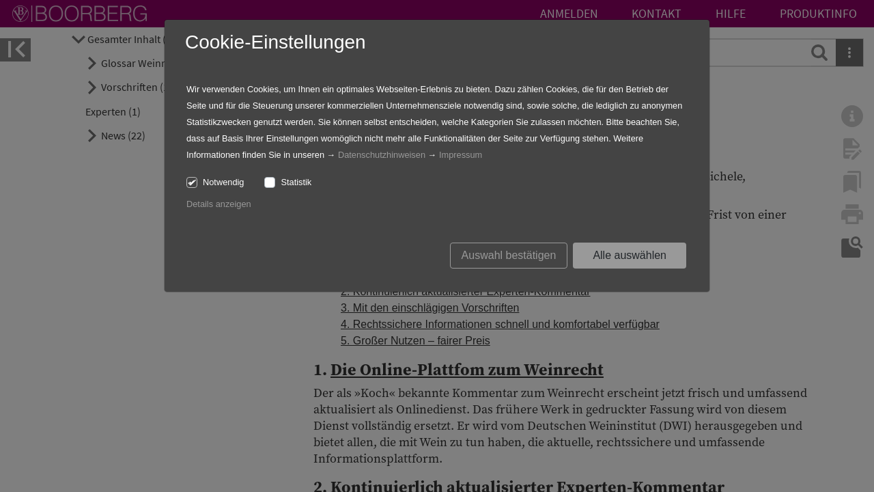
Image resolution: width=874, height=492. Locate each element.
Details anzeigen (218, 204)
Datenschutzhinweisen (381, 155)
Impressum (460, 155)
